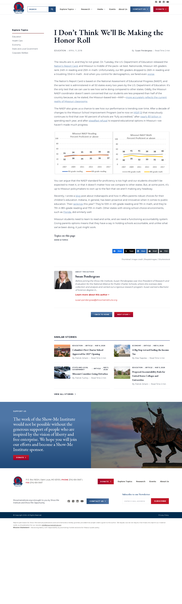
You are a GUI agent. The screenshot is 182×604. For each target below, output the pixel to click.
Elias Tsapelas (141, 358)
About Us (123, 9)
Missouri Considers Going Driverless (90, 373)
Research (86, 9)
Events (112, 9)
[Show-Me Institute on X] (160, 2)
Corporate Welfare (20, 53)
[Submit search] (52, 9)
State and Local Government (25, 49)
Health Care (17, 41)
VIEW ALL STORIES (65, 394)
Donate (161, 9)
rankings (78, 204)
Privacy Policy (163, 515)
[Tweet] (129, 251)
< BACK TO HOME (101, 314)
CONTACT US (98, 501)
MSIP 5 (137, 112)
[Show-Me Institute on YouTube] (168, 2)
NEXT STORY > (123, 314)
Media (101, 9)
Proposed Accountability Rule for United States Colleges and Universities (148, 375)
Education (16, 37)
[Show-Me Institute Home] (19, 7)
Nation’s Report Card (66, 66)
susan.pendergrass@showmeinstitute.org (96, 300)
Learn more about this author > (92, 295)
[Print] (164, 251)
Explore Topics (68, 9)
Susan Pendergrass (143, 50)
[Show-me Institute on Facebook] (156, 2)
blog (78, 196)
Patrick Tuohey (81, 378)
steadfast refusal (98, 120)
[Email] (152, 251)
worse (150, 74)
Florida (67, 212)
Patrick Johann (81, 358)
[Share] (117, 251)
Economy (16, 45)
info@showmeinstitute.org (51, 525)
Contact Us (140, 9)
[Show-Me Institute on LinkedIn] (164, 2)
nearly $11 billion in (150, 116)
